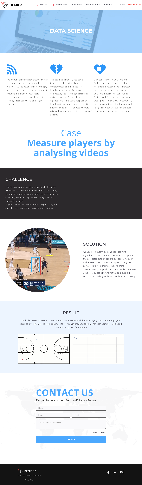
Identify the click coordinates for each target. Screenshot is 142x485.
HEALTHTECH (62, 5)
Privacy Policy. (29, 480)
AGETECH (44, 5)
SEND (71, 439)
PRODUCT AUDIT (92, 5)
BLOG (122, 5)
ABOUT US (108, 5)
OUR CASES (77, 5)
